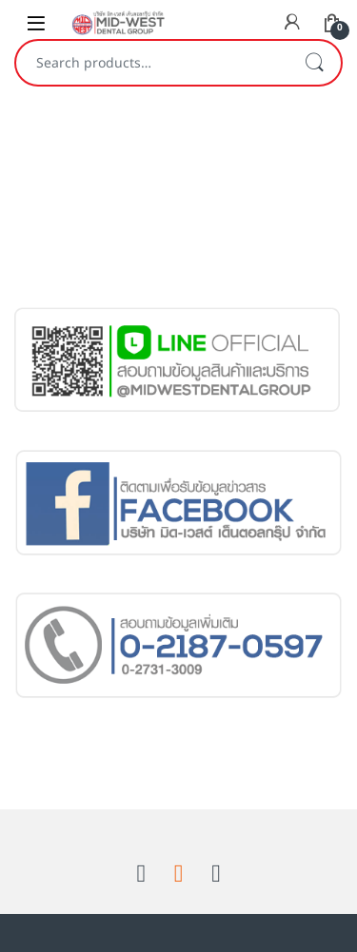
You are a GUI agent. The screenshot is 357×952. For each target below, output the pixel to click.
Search (314, 63)
